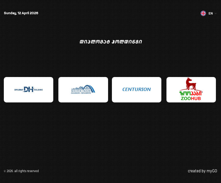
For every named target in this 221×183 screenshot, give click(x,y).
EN (209, 13)
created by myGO (202, 171)
